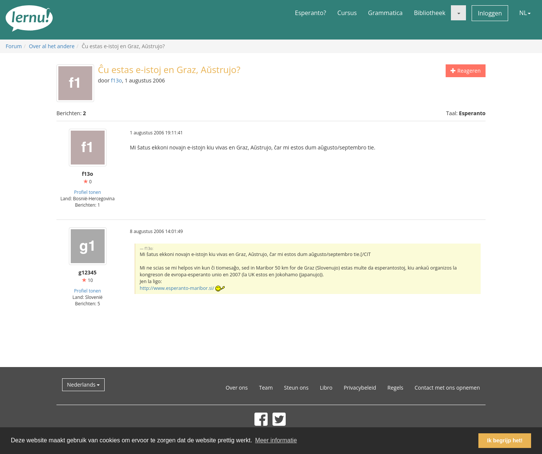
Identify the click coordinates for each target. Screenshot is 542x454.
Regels (395, 387)
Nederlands (83, 384)
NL (525, 13)
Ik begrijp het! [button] (504, 440)
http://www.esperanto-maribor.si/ (177, 288)
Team (266, 387)
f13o (116, 80)
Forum (14, 46)
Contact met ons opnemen (447, 387)
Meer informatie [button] (276, 440)
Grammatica (385, 13)
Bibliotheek (430, 13)
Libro (326, 387)
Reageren (466, 70)
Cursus (347, 13)
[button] (458, 12)
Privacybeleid (360, 387)
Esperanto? (310, 13)
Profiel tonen (87, 192)
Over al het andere (52, 46)
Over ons (236, 387)
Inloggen (490, 13)
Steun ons (296, 387)
